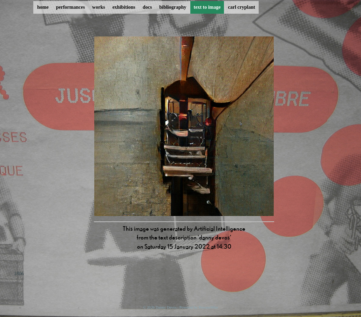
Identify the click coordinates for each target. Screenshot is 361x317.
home (43, 7)
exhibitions (124, 7)
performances (70, 7)
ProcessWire (208, 307)
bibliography (172, 7)
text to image (207, 7)
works (98, 7)
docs (147, 7)
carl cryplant (241, 7)
